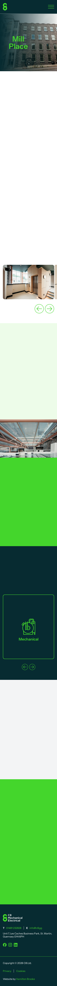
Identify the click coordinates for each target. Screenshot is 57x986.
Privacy (7, 971)
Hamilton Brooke (25, 978)
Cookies (20, 971)
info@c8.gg (35, 927)
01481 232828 (13, 927)
